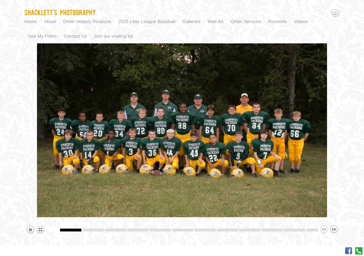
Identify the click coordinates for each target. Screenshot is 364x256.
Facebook (348, 251)
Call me (359, 251)
